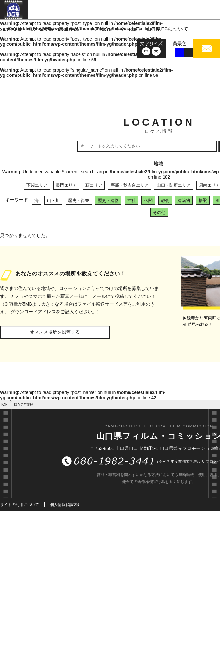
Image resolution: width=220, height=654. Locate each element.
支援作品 (69, 28)
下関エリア (36, 185)
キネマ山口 (128, 28)
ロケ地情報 (40, 28)
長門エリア (66, 185)
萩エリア (93, 185)
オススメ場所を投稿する (55, 331)
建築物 (183, 200)
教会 (165, 200)
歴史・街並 (78, 200)
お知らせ (12, 28)
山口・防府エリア (173, 185)
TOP (4, 404)
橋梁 (203, 200)
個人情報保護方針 (65, 505)
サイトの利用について (19, 505)
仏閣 (148, 200)
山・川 (53, 200)
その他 (159, 212)
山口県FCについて (167, 28)
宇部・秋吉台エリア (130, 185)
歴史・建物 (108, 200)
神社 (131, 200)
